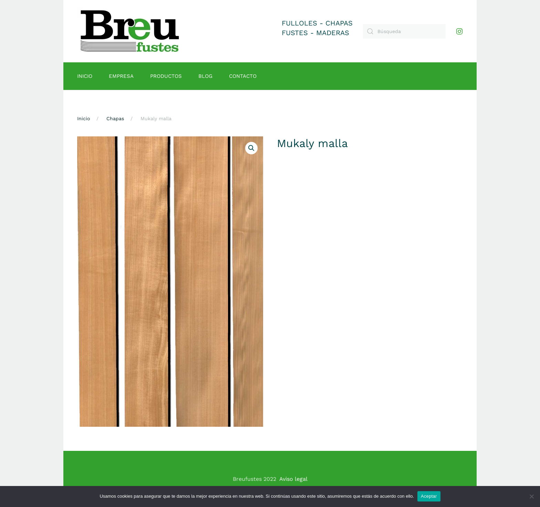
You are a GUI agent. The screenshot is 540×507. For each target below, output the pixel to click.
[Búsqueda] (404, 31)
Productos (166, 76)
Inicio (84, 76)
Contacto (243, 76)
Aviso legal (293, 479)
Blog (205, 76)
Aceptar (429, 496)
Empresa (121, 76)
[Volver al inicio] (130, 31)
